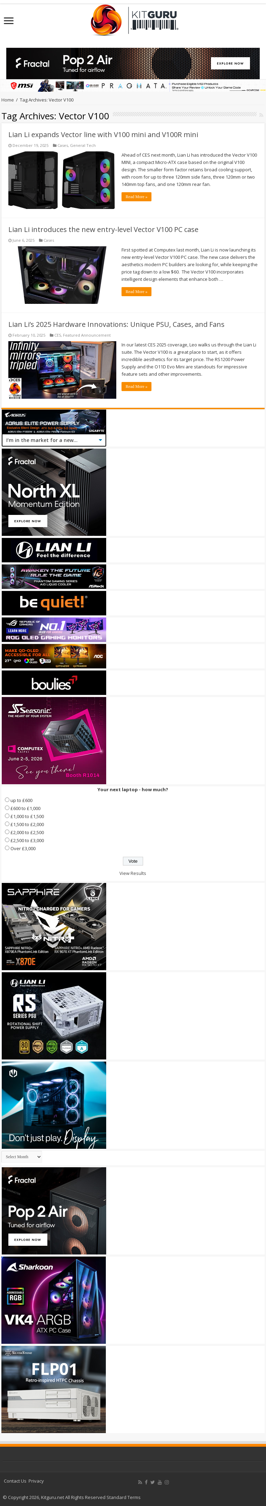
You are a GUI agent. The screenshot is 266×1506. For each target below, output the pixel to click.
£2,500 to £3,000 (27, 840)
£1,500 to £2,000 (27, 824)
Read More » (137, 196)
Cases (62, 145)
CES (57, 335)
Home (7, 100)
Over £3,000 (23, 848)
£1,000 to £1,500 (27, 816)
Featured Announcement (87, 335)
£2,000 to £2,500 (27, 832)
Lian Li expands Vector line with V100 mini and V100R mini (103, 134)
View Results (132, 873)
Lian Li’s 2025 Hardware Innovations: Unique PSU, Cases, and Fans (116, 324)
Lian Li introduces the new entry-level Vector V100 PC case (103, 229)
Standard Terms (124, 1497)
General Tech (83, 145)
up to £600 (21, 800)
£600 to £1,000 (25, 808)
